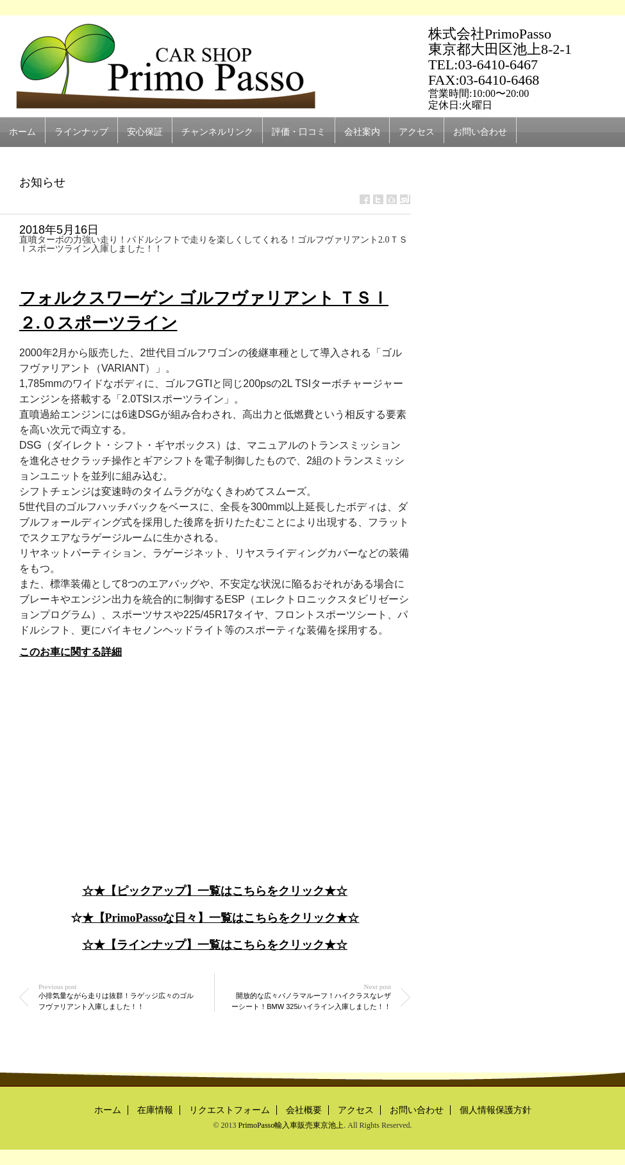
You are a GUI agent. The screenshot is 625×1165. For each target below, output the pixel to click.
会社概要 (304, 1110)
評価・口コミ (299, 132)
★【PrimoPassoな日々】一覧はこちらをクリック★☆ (221, 917)
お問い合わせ (480, 132)
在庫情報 (155, 1110)
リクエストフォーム (229, 1110)
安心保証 (145, 132)
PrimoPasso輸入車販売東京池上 (291, 1125)
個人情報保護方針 (495, 1110)
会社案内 (362, 132)
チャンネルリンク (217, 132)
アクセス (417, 132)
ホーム (22, 132)
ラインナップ (81, 132)
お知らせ (42, 182)
